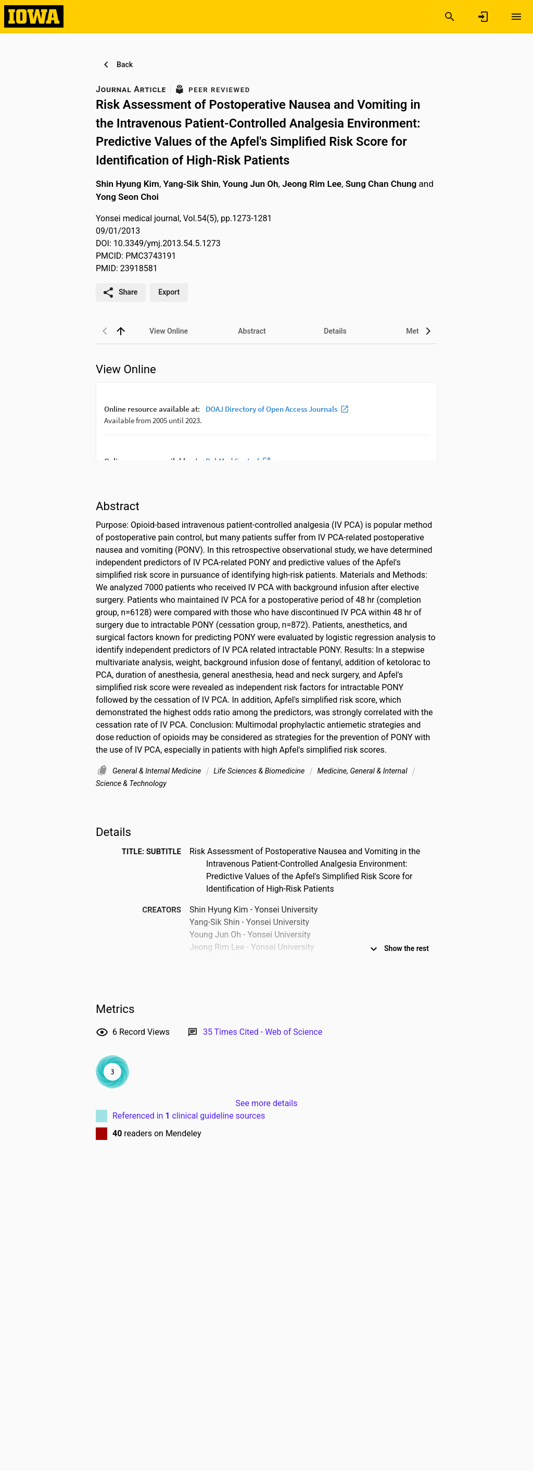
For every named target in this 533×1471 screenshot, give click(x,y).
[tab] (168, 331)
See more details (267, 1103)
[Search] (449, 16)
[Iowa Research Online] (34, 16)
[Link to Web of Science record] (262, 1032)
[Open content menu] (516, 16)
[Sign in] (483, 16)
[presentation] (266, 421)
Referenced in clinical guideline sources (188, 1116)
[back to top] (121, 331)
